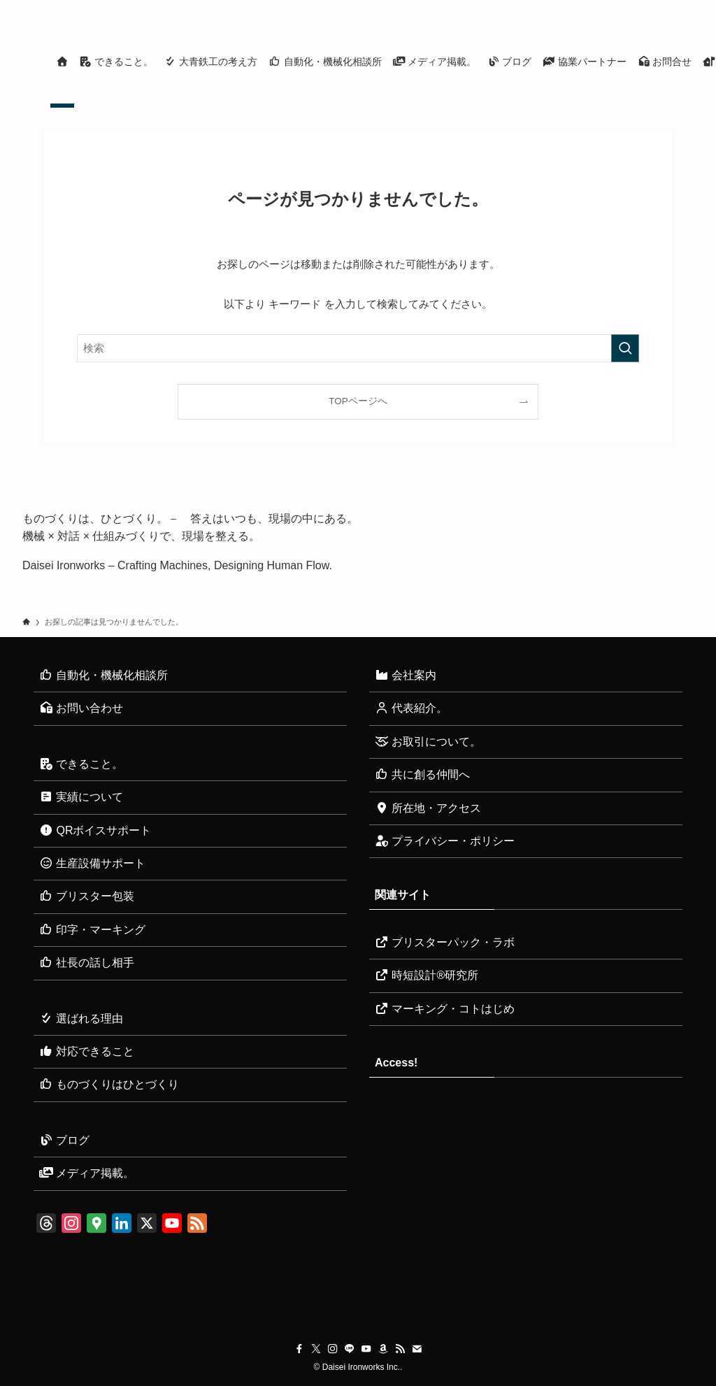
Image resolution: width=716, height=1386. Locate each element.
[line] (594, 7)
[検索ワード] (358, 348)
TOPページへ (358, 401)
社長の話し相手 (86, 963)
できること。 (81, 764)
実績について (81, 797)
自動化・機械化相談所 (103, 675)
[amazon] (630, 7)
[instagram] (575, 7)
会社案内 (405, 675)
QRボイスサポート (95, 830)
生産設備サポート (92, 863)
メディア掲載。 (86, 1173)
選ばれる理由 (81, 1018)
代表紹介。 (411, 708)
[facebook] (539, 7)
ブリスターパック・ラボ (445, 942)
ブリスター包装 (86, 896)
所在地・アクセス (428, 808)
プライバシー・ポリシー (445, 841)
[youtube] (612, 7)
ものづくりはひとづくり (109, 1084)
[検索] (684, 7)
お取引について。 (428, 742)
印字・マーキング (92, 930)
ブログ (64, 1140)
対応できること (86, 1051)
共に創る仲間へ (422, 774)
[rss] (648, 7)
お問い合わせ (81, 708)
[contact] (666, 7)
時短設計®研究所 (426, 975)
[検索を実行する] (625, 348)
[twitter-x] (557, 7)
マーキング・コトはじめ (445, 1009)
